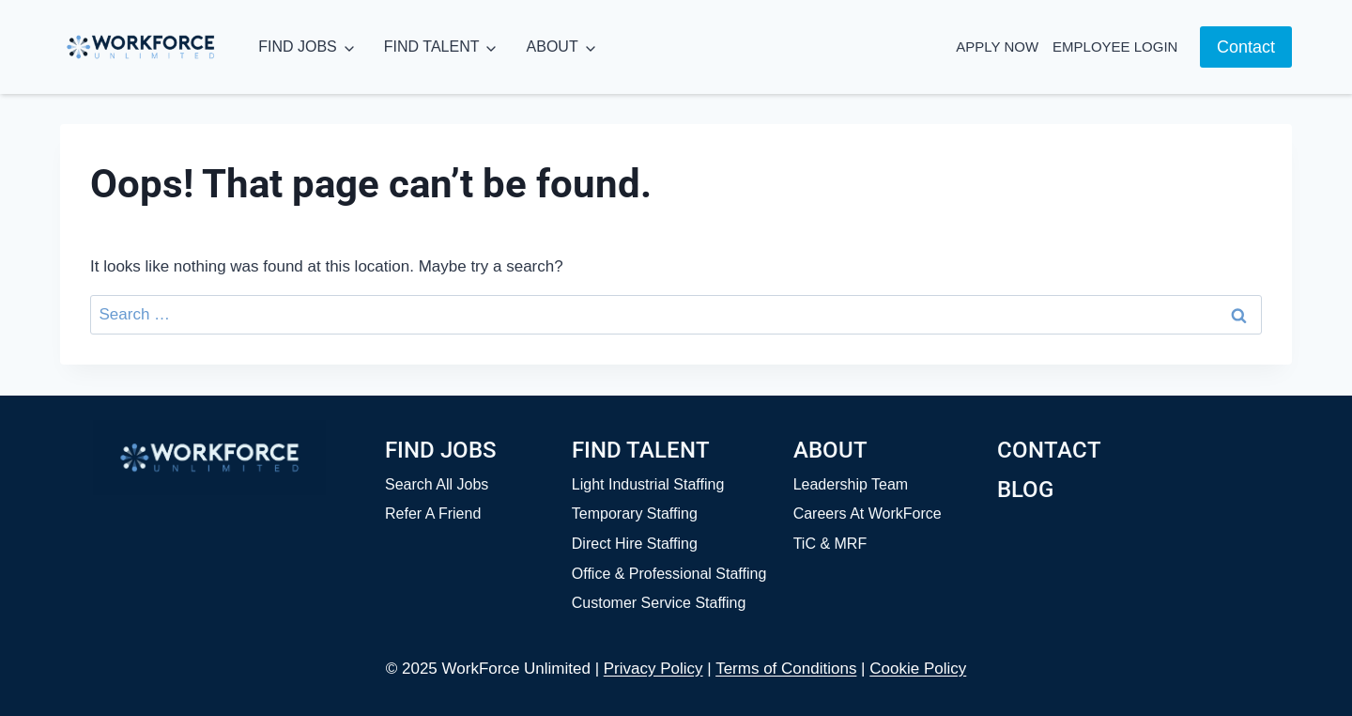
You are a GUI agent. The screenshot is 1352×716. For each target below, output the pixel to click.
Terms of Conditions (785, 668)
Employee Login (1114, 46)
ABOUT (552, 46)
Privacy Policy (653, 668)
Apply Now (997, 46)
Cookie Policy (917, 668)
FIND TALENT (432, 46)
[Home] (209, 457)
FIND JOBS (297, 46)
